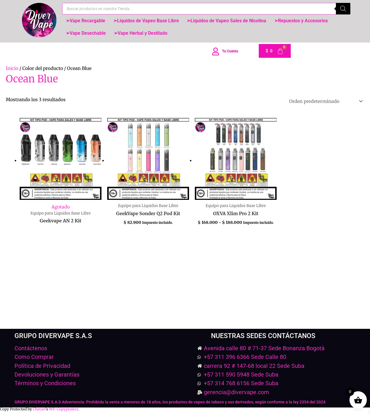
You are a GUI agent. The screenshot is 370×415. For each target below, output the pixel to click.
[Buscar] (343, 8)
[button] (86, 21)
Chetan (39, 411)
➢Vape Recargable (86, 21)
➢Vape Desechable (86, 34)
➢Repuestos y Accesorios (303, 21)
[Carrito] (274, 52)
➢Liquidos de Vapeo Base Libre (147, 21)
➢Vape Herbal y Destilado (142, 34)
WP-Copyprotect (63, 411)
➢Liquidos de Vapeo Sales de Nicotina (228, 21)
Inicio (12, 70)
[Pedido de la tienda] (324, 102)
